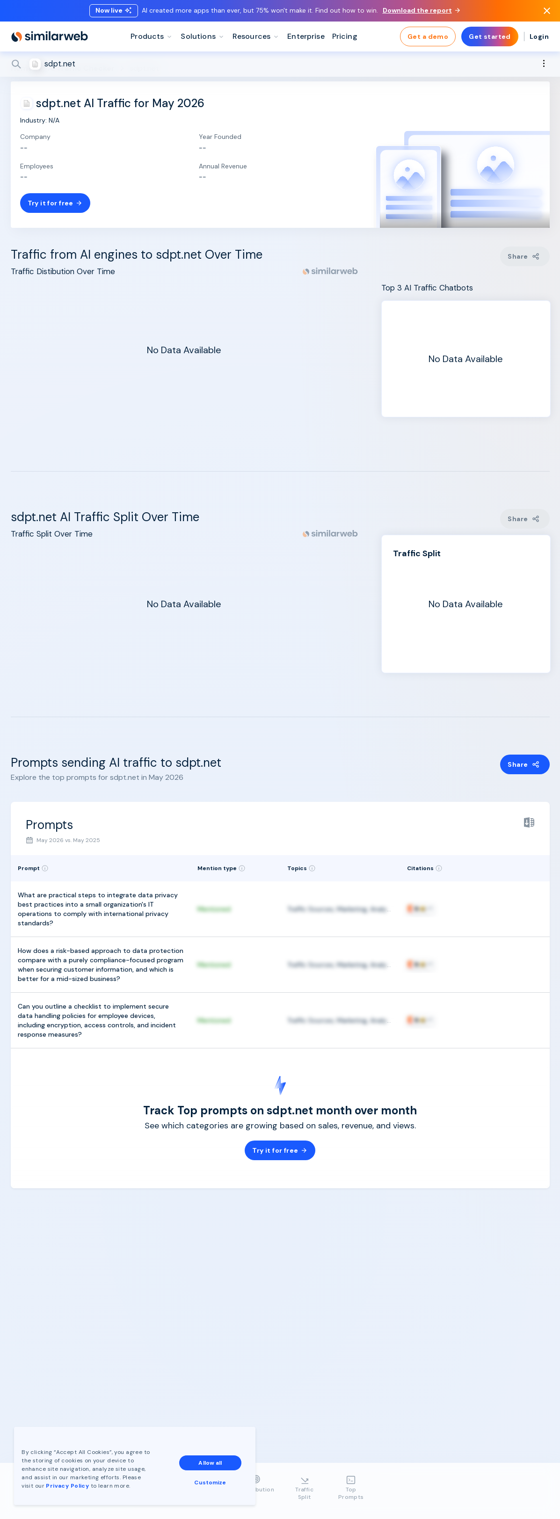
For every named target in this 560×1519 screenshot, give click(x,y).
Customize (210, 1482)
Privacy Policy (67, 1486)
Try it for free (55, 203)
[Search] (280, 65)
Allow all (210, 1463)
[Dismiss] (547, 11)
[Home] (49, 37)
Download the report (421, 11)
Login (539, 37)
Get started (490, 37)
